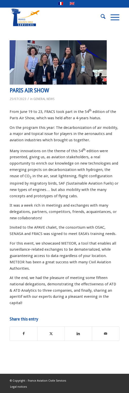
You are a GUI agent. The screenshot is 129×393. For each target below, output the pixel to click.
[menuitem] (100, 17)
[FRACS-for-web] (53, 17)
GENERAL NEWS (44, 99)
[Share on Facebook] (23, 334)
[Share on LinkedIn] (78, 334)
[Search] (100, 17)
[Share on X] (50, 334)
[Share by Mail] (105, 334)
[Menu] (112, 17)
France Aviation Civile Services (47, 380)
